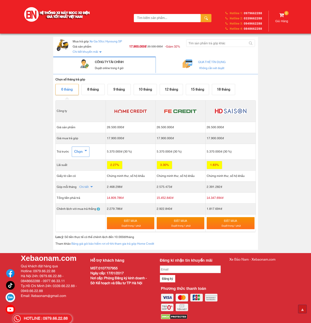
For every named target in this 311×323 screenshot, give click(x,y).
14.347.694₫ (215, 197)
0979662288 (253, 13)
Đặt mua (131, 223)
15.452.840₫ (165, 197)
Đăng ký (167, 278)
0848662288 (253, 28)
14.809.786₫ (115, 197)
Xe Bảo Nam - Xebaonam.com (252, 259)
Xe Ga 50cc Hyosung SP (105, 41)
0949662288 (253, 23)
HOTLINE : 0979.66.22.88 (46, 318)
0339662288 (253, 18)
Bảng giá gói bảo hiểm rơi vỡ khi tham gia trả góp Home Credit (112, 244)
